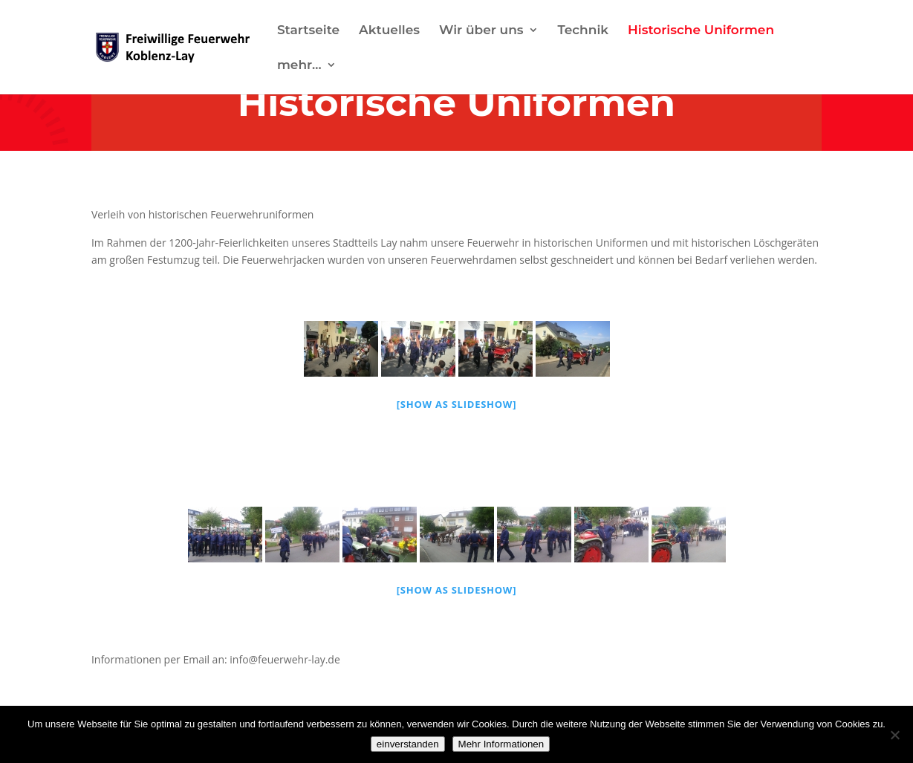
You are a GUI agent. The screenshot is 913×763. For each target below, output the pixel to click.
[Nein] (894, 734)
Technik (582, 31)
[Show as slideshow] (457, 404)
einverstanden (408, 744)
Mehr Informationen (501, 744)
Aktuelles (389, 31)
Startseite (308, 31)
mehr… (299, 65)
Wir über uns (481, 31)
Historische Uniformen (701, 31)
